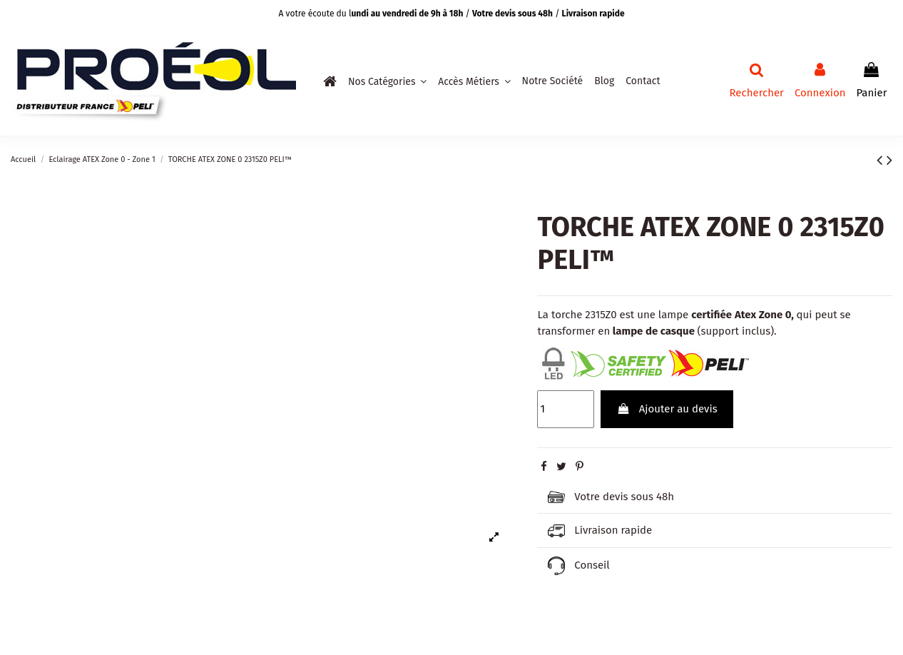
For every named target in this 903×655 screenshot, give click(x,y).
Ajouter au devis (667, 408)
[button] (387, 81)
